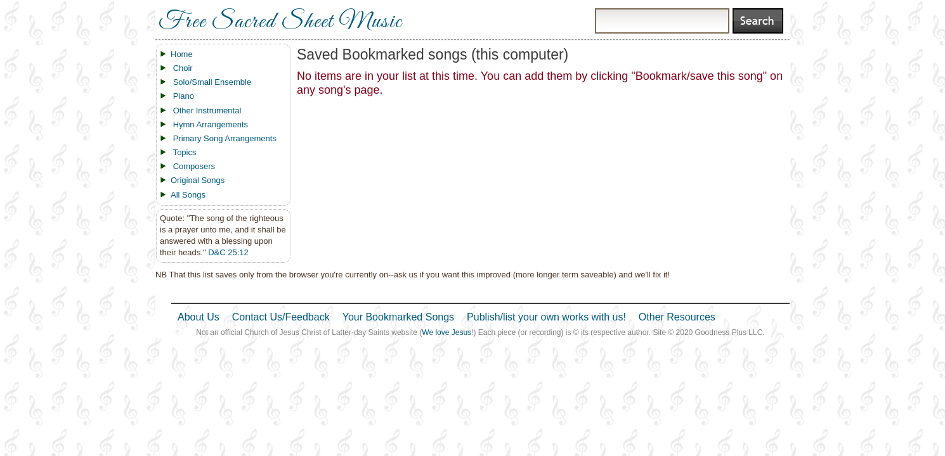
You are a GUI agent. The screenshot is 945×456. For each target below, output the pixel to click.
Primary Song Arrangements (225, 138)
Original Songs (198, 180)
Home (182, 54)
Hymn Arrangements (211, 124)
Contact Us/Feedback (281, 317)
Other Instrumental (207, 110)
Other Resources (677, 317)
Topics (185, 152)
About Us (198, 317)
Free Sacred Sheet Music (280, 22)
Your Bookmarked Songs (398, 317)
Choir (183, 68)
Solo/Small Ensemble (212, 82)
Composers (194, 166)
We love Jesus (446, 332)
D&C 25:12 (228, 252)
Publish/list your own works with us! (546, 317)
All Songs (188, 195)
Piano (183, 96)
